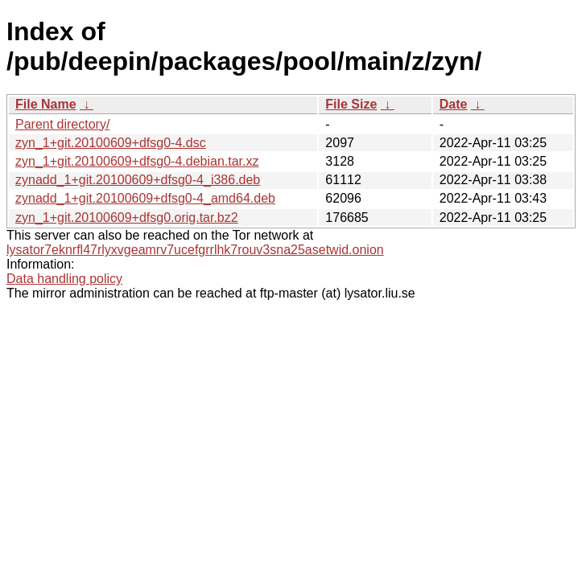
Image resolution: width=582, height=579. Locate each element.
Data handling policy (64, 278)
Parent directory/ (62, 124)
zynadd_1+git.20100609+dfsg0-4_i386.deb (137, 180)
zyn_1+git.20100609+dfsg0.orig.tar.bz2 (126, 217)
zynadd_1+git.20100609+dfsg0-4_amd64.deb (145, 198)
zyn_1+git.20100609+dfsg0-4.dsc (110, 143)
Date (454, 104)
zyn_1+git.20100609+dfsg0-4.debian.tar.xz (136, 161)
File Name (45, 104)
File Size (351, 104)
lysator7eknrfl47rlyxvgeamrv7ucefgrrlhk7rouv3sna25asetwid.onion (195, 250)
